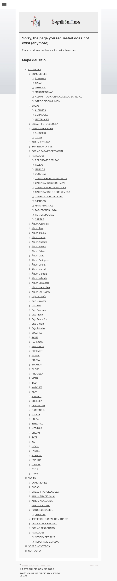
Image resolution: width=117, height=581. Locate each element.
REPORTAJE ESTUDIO (47, 160)
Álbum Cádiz (38, 255)
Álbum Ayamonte (40, 224)
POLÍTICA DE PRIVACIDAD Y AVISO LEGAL (40, 574)
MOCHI (35, 446)
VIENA (35, 378)
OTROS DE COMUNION (47, 101)
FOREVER (37, 351)
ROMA (35, 337)
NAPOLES (37, 387)
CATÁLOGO (34, 69)
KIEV (34, 392)
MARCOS (40, 169)
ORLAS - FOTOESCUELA (45, 124)
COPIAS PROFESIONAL (44, 523)
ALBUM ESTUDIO (41, 142)
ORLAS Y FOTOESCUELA (45, 491)
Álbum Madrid (39, 269)
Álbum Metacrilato (41, 287)
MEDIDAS (37, 428)
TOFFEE (36, 464)
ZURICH (36, 414)
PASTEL (36, 451)
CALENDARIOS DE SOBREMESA (52, 192)
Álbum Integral (39, 233)
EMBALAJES (41, 115)
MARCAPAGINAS (44, 205)
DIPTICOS (40, 87)
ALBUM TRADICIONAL (43, 496)
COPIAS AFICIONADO (43, 528)
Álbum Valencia (39, 278)
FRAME (36, 355)
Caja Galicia (38, 323)
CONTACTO (34, 551)
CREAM (36, 432)
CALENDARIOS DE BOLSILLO (51, 178)
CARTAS (39, 219)
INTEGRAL (37, 423)
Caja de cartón (39, 296)
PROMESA (37, 373)
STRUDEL (37, 455)
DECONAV (40, 174)
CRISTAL (36, 360)
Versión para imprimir (29, 566)
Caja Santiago (39, 310)
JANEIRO (36, 396)
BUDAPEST (38, 333)
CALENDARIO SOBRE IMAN (50, 183)
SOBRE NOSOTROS (39, 546)
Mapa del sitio (46, 566)
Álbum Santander (40, 283)
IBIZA (34, 382)
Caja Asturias (38, 328)
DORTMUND (38, 405)
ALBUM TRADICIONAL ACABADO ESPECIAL (58, 96)
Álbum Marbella (39, 273)
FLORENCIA (38, 410)
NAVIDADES (38, 155)
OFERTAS (40, 514)
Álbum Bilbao (38, 251)
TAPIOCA (36, 460)
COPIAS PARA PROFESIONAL (48, 151)
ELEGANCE (38, 346)
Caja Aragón (38, 314)
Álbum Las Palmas (41, 292)
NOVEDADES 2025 (45, 537)
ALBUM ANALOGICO (42, 501)
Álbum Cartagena (40, 260)
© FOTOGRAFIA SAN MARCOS (37, 569)
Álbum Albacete (39, 242)
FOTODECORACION (42, 510)
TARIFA (32, 478)
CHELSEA (37, 401)
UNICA (35, 419)
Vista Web (94, 565)
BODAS (36, 105)
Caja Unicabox (39, 301)
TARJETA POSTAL (44, 214)
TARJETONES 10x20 (46, 210)
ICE (33, 442)
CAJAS (38, 83)
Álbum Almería (39, 246)
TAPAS (35, 473)
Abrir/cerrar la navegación (58, 4)
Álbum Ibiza (37, 228)
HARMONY (37, 342)
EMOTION (37, 364)
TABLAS (39, 164)
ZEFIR (35, 469)
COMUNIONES (39, 74)
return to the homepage (64, 50)
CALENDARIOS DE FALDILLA (50, 187)
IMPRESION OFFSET (43, 146)
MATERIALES (42, 119)
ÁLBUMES (40, 78)
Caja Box (36, 305)
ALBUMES (40, 110)
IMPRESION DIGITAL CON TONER (50, 519)
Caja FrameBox (39, 319)
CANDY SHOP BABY (42, 128)
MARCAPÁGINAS (44, 92)
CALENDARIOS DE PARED (49, 196)
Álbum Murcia (39, 237)
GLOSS (35, 369)
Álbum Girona (39, 264)
